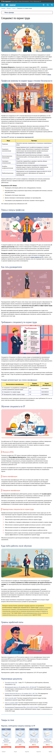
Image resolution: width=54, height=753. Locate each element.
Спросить (38, 751)
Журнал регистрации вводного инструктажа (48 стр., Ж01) (6, 741)
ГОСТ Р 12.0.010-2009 (11, 702)
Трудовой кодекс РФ (11, 682)
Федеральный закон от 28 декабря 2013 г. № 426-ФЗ (20, 687)
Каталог (4, 751)
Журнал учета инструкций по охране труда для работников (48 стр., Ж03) (34, 741)
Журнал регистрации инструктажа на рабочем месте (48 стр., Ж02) (20, 741)
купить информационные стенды (31, 613)
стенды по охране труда (24, 615)
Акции (15, 751)
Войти (50, 751)
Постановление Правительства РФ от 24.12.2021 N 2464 (21, 707)
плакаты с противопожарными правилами (23, 609)
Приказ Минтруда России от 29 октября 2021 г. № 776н (21, 693)
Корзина (27, 751)
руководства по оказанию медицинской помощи (25, 611)
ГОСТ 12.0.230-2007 (11, 698)
